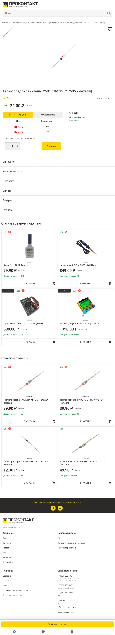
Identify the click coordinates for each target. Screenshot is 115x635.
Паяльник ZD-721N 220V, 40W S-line (78, 265)
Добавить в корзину (57, 624)
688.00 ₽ (24, 329)
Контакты (7, 543)
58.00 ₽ (78, 470)
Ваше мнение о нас (66, 612)
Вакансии (7, 557)
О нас (5, 538)
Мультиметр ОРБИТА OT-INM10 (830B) (23, 323)
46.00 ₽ (21, 408)
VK (59, 538)
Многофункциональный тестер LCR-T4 (79, 323)
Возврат (6, 585)
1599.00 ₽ (83, 329)
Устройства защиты (38, 23)
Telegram (60, 595)
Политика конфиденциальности (17, 590)
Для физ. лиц (62, 603)
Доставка (7, 576)
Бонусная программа (67, 548)
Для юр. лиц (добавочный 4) (67, 588)
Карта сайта (8, 562)
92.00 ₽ (21, 271)
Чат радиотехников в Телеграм (71, 543)
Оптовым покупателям (12, 595)
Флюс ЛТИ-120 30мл (14, 265)
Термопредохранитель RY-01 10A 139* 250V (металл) (26, 463)
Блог (5, 552)
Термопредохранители (56, 23)
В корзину (51, 146)
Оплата (6, 581)
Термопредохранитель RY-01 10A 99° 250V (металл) (81, 401)
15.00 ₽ (21, 470)
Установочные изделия (20, 23)
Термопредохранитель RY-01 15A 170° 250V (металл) (82, 463)
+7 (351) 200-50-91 (65, 576)
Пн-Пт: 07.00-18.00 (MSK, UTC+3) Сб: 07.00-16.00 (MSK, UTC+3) (68, 580)
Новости (6, 548)
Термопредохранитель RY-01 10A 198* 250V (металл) (85, 23)
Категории (6, 23)
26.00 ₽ (29, 106)
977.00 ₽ (80, 271)
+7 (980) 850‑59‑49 (65, 592)
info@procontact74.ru (67, 607)
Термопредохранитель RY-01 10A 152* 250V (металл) (26, 401)
